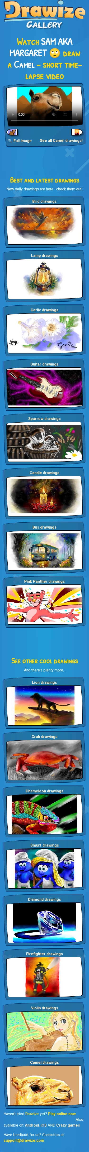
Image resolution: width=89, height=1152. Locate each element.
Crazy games (68, 1125)
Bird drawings (44, 201)
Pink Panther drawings (44, 581)
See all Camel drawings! (61, 140)
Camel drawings (44, 1062)
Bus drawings (44, 527)
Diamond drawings (44, 899)
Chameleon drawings (44, 791)
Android (32, 1125)
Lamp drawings (44, 255)
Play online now (62, 1114)
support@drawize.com (24, 1140)
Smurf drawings (44, 845)
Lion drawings (44, 682)
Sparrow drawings (44, 418)
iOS (44, 1125)
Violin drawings (44, 1008)
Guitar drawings (44, 364)
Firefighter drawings (44, 954)
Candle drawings (44, 473)
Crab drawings (44, 736)
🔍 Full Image (20, 141)
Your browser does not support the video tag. (44, 106)
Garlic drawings (44, 310)
